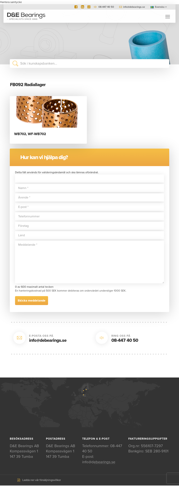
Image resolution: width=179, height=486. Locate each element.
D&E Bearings (26, 17)
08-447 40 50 (124, 340)
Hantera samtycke (11, 2)
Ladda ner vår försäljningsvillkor (41, 480)
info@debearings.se (134, 6)
